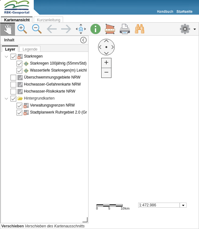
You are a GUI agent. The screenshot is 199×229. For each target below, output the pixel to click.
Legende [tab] (30, 49)
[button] (188, 29)
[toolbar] (99, 29)
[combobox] (162, 205)
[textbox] (159, 205)
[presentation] (45, 137)
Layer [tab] (10, 49)
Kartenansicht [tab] (17, 20)
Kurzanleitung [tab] (48, 20)
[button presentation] (183, 205)
